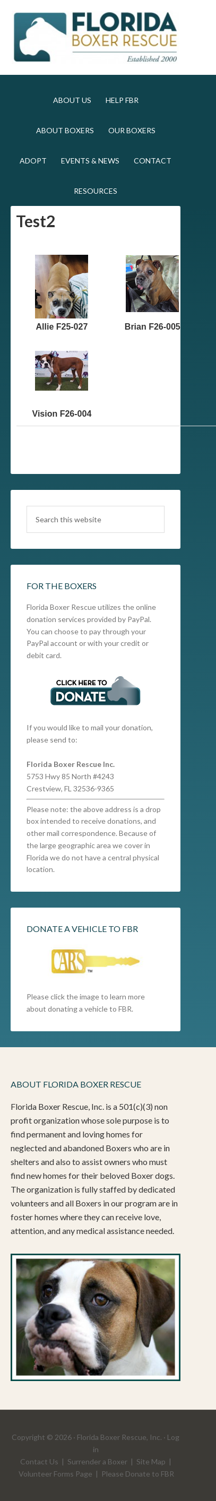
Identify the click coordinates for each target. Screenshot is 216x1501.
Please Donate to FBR (137, 1473)
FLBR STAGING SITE (95, 37)
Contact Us (39, 1461)
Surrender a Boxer (97, 1461)
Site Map (151, 1461)
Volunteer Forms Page (55, 1473)
